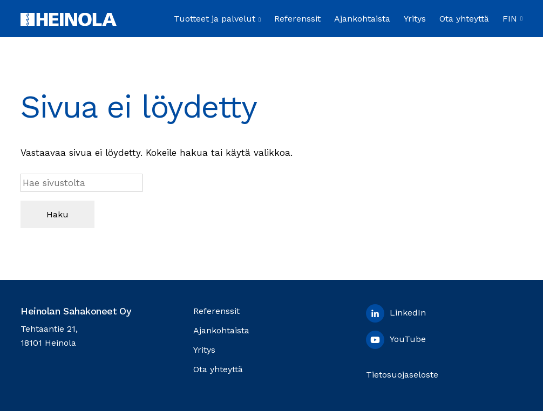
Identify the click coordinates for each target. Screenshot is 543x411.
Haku (57, 214)
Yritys (415, 18)
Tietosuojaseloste (402, 374)
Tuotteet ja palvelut (217, 18)
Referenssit (297, 18)
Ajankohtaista (362, 18)
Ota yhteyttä (464, 18)
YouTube (396, 340)
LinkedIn (396, 313)
